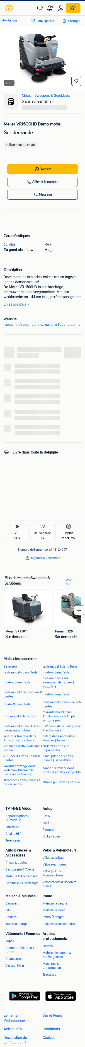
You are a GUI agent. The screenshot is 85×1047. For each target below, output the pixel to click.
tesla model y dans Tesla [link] (21, 672)
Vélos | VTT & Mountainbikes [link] (53, 873)
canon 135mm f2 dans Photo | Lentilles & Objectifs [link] (62, 770)
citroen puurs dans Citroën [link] (61, 782)
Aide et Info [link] (13, 1029)
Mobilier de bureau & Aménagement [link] (57, 955)
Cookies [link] (49, 1037)
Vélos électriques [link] (54, 864)
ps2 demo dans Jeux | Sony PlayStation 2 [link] (62, 728)
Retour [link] (12, 20)
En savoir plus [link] (18, 304)
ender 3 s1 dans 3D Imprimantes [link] (56, 748)
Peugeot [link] (48, 829)
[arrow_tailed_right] (79, 610)
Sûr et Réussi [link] (53, 1015)
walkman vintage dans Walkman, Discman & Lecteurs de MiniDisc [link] (19, 770)
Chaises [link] (11, 917)
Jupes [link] (9, 941)
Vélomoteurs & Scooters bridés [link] (59, 884)
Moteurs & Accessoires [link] (21, 876)
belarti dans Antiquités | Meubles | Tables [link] (59, 738)
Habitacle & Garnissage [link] (21, 883)
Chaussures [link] (13, 958)
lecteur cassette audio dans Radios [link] (23, 748)
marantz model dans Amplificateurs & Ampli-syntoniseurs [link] (59, 716)
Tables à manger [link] (17, 924)
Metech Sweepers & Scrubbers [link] (46, 95)
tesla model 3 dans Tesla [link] (60, 666)
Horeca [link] (48, 946)
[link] (10, 8)
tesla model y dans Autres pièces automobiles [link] (22, 728)
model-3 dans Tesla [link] (17, 704)
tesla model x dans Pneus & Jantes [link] (62, 704)
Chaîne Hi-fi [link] (13, 833)
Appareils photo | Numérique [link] (17, 818)
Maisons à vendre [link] (55, 903)
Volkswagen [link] (51, 836)
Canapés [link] (11, 903)
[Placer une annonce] (73, 8)
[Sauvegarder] (76, 81)
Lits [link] (8, 910)
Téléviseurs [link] (13, 840)
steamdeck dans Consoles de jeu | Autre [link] (22, 782)
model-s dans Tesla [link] (56, 672)
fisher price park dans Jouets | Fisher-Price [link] (58, 758)
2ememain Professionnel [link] (15, 1018)
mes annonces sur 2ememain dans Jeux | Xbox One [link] (58, 682)
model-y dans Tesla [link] (56, 694)
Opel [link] (46, 823)
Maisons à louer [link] (54, 910)
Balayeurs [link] (11, 666)
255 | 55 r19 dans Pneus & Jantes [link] (22, 758)
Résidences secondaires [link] (59, 924)
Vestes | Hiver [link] (14, 965)
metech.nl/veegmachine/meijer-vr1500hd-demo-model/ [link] (42, 324)
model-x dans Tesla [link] (17, 682)
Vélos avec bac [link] (53, 857)
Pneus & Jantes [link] (16, 862)
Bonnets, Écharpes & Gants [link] (19, 950)
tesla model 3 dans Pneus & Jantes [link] (23, 694)
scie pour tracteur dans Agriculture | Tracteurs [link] (20, 738)
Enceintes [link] (12, 827)
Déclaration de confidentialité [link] (15, 1040)
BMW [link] (46, 816)
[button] (50, 8)
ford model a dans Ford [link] (20, 716)
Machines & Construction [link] (52, 966)
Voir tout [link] (69, 582)
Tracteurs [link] (49, 974)
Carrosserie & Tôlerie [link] (19, 869)
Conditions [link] (51, 1029)
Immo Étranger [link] (53, 917)
